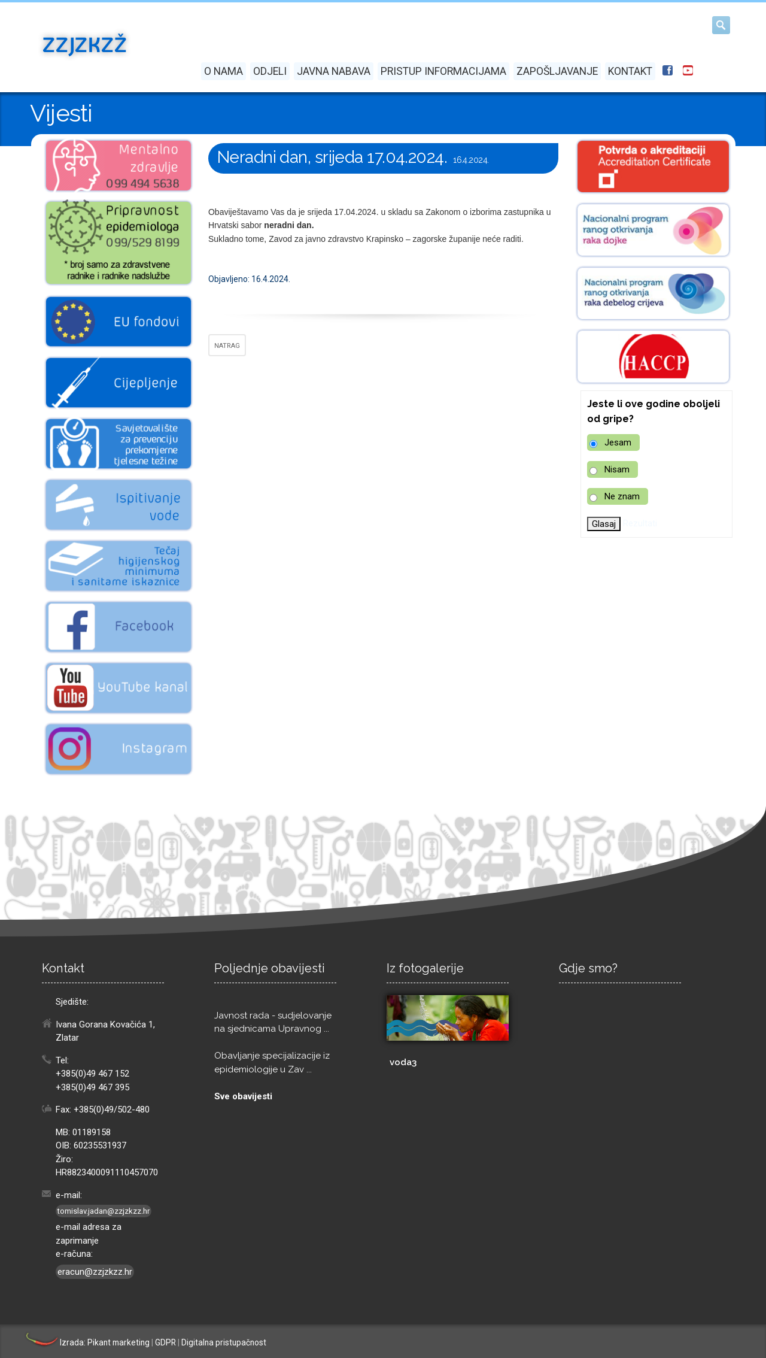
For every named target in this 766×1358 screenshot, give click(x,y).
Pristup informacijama (443, 71)
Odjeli (270, 71)
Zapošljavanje (557, 71)
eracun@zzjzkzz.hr (94, 1271)
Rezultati (640, 523)
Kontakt (630, 71)
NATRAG (227, 346)
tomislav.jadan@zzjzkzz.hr (103, 1211)
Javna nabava (333, 71)
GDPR (165, 1342)
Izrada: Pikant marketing (87, 1342)
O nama (223, 71)
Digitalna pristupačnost (223, 1342)
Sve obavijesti (243, 1096)
